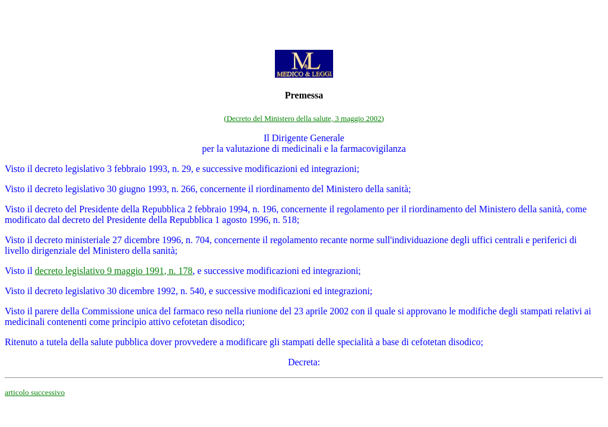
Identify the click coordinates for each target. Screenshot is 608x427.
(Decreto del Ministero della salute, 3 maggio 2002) (304, 118)
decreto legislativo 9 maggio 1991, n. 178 (114, 271)
